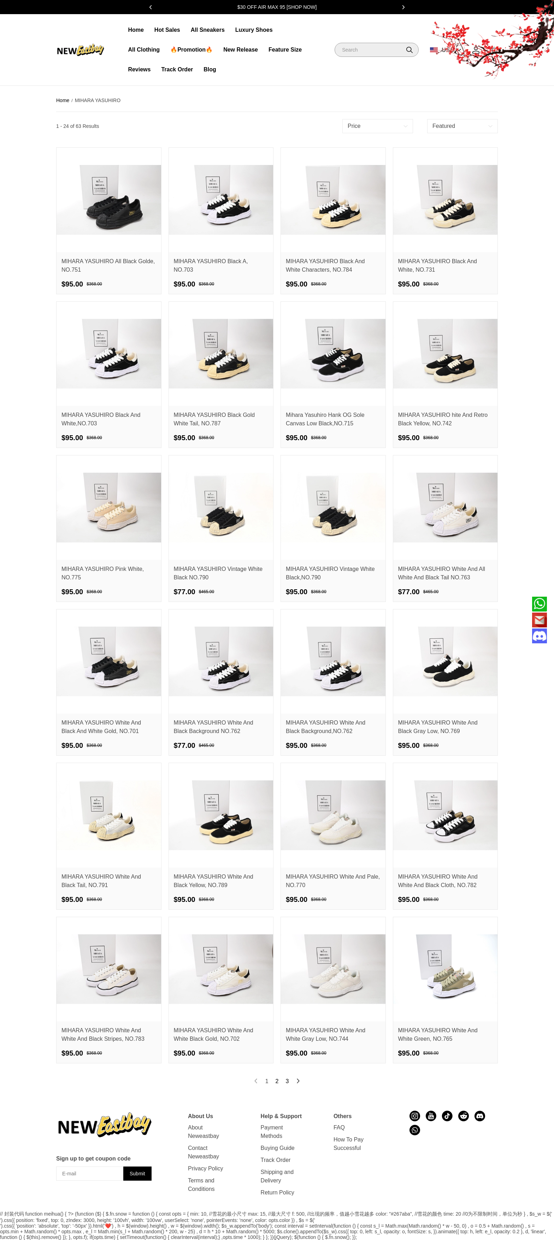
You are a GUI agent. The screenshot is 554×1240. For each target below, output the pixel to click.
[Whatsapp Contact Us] (539, 604)
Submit (137, 1173)
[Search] (377, 50)
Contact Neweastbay (203, 1152)
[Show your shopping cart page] (494, 50)
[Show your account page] (476, 50)
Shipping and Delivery (277, 1176)
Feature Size (285, 50)
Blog (210, 69)
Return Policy (277, 1192)
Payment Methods (272, 1131)
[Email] (539, 620)
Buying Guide (278, 1148)
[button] (409, 50)
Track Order (177, 69)
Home (135, 30)
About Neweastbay (203, 1131)
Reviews (139, 69)
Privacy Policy (205, 1168)
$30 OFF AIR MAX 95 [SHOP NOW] (277, 7)
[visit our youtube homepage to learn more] (431, 1116)
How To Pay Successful (349, 1143)
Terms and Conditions (201, 1184)
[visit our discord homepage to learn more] (480, 1116)
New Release (240, 50)
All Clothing (144, 50)
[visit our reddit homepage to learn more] (463, 1116)
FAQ (339, 1127)
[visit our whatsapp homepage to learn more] (414, 1130)
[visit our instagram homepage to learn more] (414, 1116)
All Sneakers (208, 30)
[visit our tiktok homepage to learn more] (447, 1116)
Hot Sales (167, 30)
